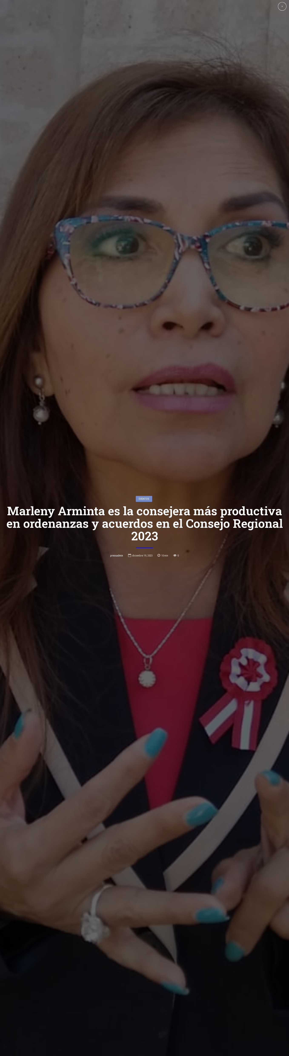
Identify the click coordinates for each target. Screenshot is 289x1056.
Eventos (144, 498)
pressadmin (116, 555)
